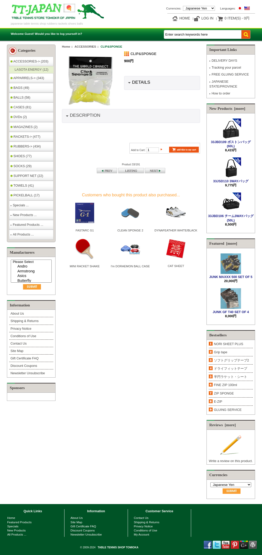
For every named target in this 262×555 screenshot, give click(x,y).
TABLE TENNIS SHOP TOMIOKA (118, 547)
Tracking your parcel (225, 67)
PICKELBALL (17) (25, 195)
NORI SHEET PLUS (228, 344)
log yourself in (70, 33)
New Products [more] (227, 108)
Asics (31, 276)
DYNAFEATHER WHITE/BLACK (176, 230)
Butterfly (31, 281)
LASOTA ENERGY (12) (30, 69)
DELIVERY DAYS (223, 60)
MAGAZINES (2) (24, 127)
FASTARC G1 (84, 230)
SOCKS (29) (20, 166)
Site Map (16, 351)
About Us (17, 313)
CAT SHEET (176, 266)
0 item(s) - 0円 (237, 18)
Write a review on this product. (231, 459)
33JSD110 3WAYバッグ (230, 179)
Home (184, 18)
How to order (219, 93)
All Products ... (22, 234)
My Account (141, 534)
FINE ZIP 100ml (225, 385)
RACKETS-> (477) (25, 136)
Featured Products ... (26, 225)
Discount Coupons (23, 366)
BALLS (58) (20, 97)
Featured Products (19, 522)
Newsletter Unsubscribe (27, 373)
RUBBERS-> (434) (25, 146)
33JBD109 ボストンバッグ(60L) (231, 142)
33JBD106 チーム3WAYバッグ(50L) (230, 216)
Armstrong (31, 271)
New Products (16, 530)
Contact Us (18, 343)
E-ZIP (218, 401)
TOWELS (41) (22, 185)
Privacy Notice (20, 328)
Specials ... (19, 205)
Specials (12, 526)
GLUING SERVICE (228, 410)
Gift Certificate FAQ (24, 358)
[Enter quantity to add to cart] (152, 149)
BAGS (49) (19, 88)
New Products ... (23, 215)
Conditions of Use (23, 336)
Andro (31, 266)
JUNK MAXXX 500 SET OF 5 (231, 275)
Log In (207, 18)
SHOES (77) (20, 156)
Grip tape (220, 352)
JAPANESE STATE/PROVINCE (223, 84)
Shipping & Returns (24, 321)
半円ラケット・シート (230, 377)
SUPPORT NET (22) (26, 176)
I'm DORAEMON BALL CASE (130, 266)
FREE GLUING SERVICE (229, 74)
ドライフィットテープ (230, 368)
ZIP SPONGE (224, 393)
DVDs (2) (18, 117)
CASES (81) (20, 107)
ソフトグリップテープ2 (231, 360)
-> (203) (29, 61)
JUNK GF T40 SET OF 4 (231, 310)
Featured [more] (223, 243)
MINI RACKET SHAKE (85, 266)
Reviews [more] (222, 425)
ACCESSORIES (85, 46)
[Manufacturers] (31, 271)
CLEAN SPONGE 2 (130, 230)
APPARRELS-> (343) (27, 78)
